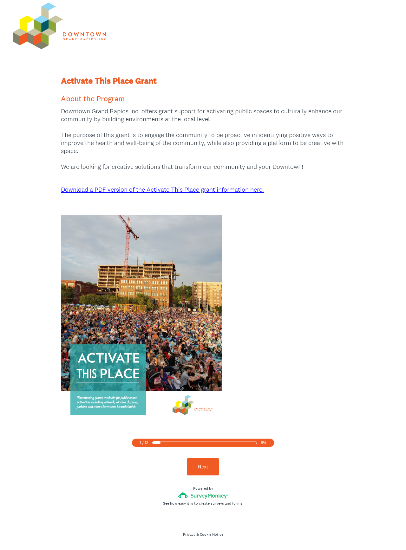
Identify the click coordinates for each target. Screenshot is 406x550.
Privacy (189, 534)
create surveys (211, 503)
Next (203, 467)
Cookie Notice (211, 534)
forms (237, 503)
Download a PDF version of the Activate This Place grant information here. (162, 189)
